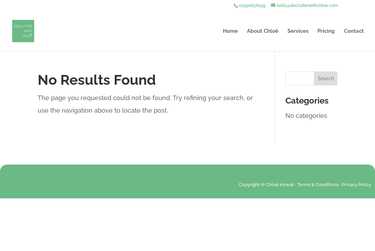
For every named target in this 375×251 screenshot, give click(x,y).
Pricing (326, 31)
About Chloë (262, 31)
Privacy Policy (356, 184)
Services (297, 31)
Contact (354, 31)
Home (230, 31)
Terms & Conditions (318, 184)
